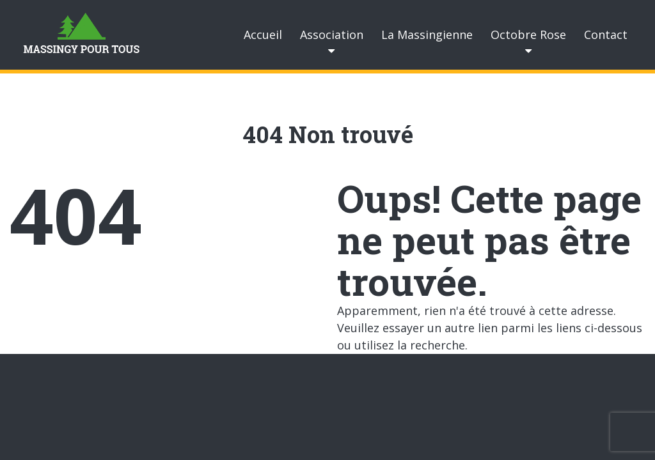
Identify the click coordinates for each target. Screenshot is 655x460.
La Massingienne (427, 34)
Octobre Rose (528, 34)
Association (331, 34)
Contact (605, 34)
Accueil (263, 34)
